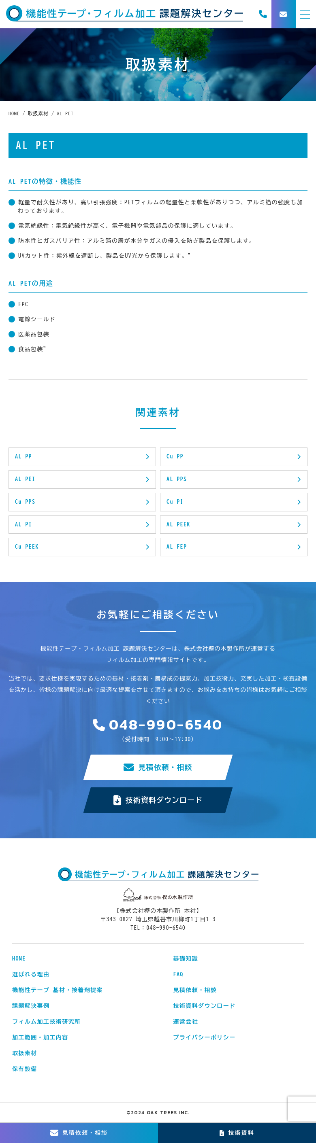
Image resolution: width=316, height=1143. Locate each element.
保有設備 (24, 1069)
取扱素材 (24, 1053)
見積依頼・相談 (158, 767)
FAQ (178, 974)
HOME (19, 958)
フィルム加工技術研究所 (46, 1021)
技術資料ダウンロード (158, 800)
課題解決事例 (30, 1006)
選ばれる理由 (30, 974)
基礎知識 (186, 958)
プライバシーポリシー (204, 1037)
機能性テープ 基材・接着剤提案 (57, 990)
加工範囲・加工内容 (40, 1037)
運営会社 (186, 1021)
